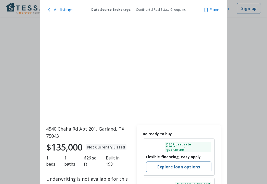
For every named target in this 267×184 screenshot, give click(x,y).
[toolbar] (133, 72)
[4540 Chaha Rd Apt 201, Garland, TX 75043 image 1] (133, 72)
